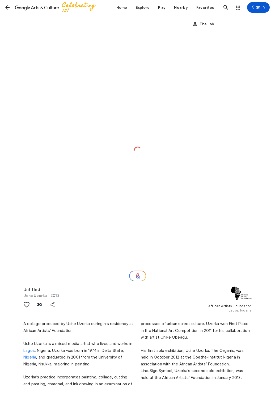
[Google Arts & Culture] (57, 7)
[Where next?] (137, 276)
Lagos (29, 350)
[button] (7, 7)
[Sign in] (258, 7)
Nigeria (29, 357)
